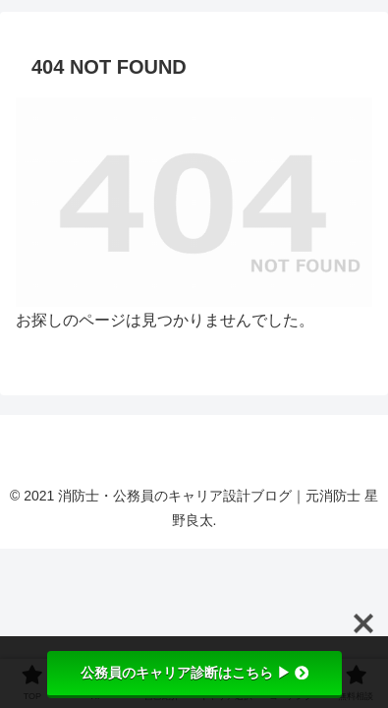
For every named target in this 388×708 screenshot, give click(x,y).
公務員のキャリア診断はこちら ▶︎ (194, 672)
